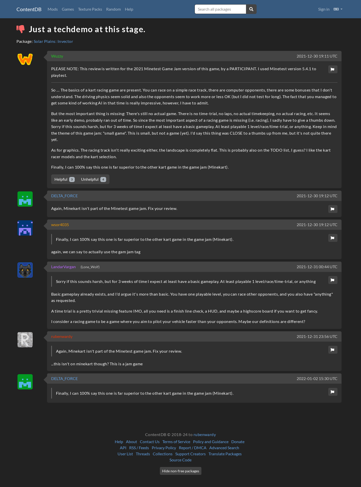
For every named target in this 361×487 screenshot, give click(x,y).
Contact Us (150, 441)
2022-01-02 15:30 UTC (317, 378)
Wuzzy (57, 55)
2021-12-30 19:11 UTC (317, 55)
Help (129, 9)
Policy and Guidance (211, 441)
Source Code (180, 459)
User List (125, 453)
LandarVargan (64, 266)
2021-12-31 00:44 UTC (317, 266)
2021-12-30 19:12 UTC (317, 195)
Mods (53, 9)
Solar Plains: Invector (53, 41)
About (131, 441)
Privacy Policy (164, 447)
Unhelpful (93, 179)
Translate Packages (225, 453)
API (123, 447)
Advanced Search (224, 447)
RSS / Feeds (139, 447)
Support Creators (190, 453)
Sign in (324, 9)
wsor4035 (60, 224)
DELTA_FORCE (64, 195)
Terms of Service (176, 441)
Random (113, 9)
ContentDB (29, 9)
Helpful (64, 179)
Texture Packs (90, 9)
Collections (163, 453)
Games (68, 9)
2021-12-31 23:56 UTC (317, 336)
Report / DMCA (192, 447)
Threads (143, 453)
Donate (237, 441)
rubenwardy (61, 336)
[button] (338, 9)
